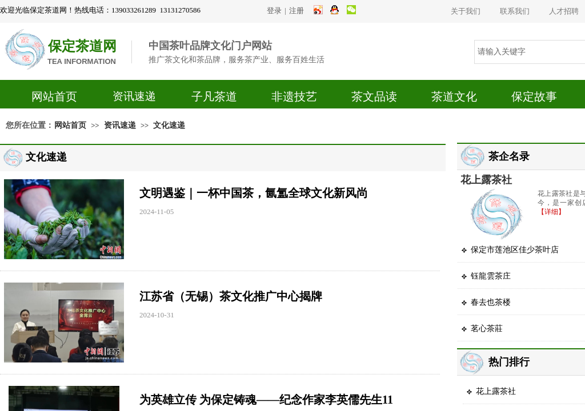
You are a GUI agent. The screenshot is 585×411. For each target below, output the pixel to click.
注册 (296, 10)
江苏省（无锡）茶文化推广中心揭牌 (230, 296)
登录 (274, 10)
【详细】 (551, 212)
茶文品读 (374, 96)
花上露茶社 (486, 180)
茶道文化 (454, 96)
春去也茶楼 (491, 302)
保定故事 (534, 96)
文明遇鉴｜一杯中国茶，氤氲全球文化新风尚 (253, 193)
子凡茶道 (214, 96)
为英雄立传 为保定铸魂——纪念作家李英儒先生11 (266, 399)
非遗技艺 (294, 96)
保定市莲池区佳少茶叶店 (515, 249)
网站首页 (54, 96)
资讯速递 (134, 96)
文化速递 (169, 125)
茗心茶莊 (487, 328)
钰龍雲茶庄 (491, 276)
